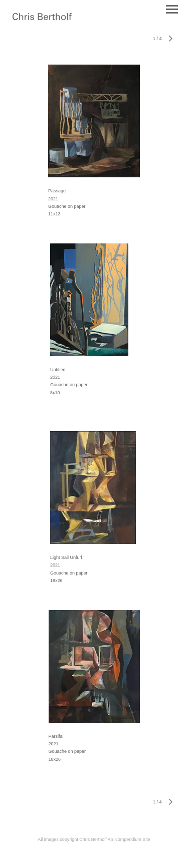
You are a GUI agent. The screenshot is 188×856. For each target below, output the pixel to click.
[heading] (42, 18)
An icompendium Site (129, 839)
